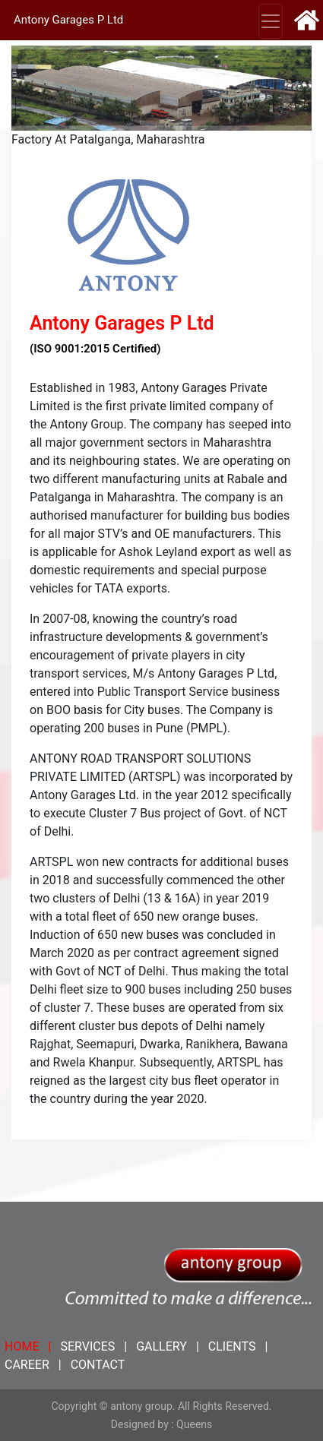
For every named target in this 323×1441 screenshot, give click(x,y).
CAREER (27, 1364)
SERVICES (87, 1346)
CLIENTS (232, 1346)
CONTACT (98, 1364)
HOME (22, 1346)
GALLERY (161, 1346)
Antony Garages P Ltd (68, 20)
